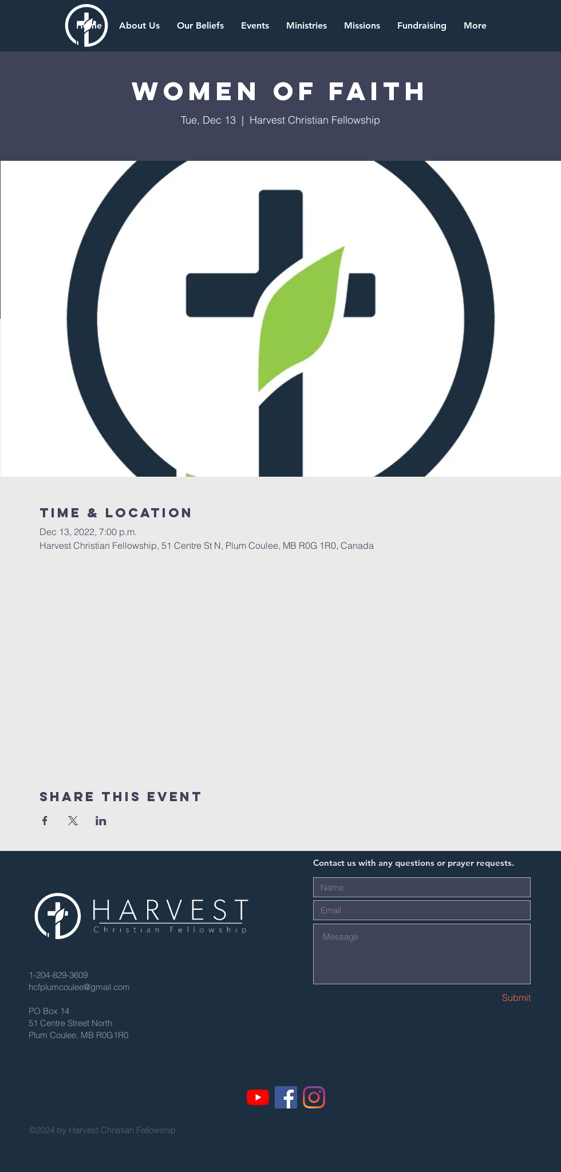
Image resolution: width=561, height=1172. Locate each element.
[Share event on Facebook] (44, 820)
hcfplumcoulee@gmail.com (79, 986)
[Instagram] (314, 1097)
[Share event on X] (73, 820)
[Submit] (490, 998)
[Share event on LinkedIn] (101, 820)
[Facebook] (286, 1097)
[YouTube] (258, 1097)
